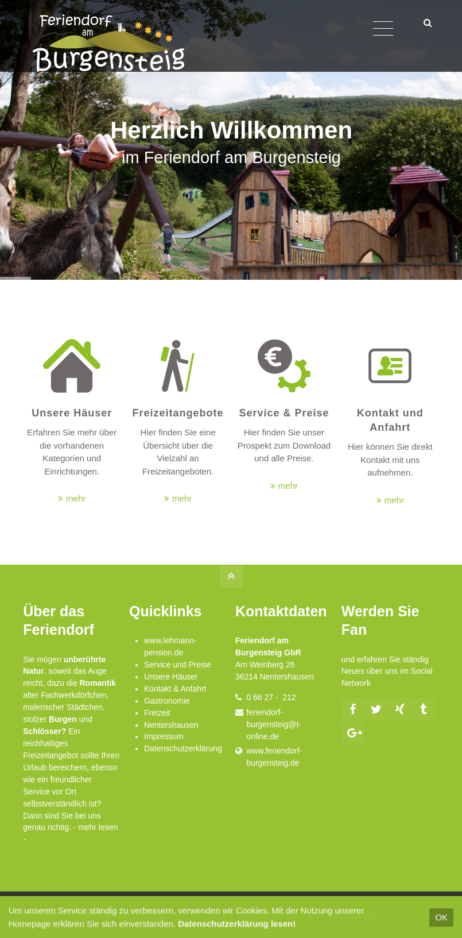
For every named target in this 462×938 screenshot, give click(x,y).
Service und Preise (177, 664)
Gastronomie (167, 700)
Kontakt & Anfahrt (175, 688)
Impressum (164, 736)
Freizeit (157, 712)
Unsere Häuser (171, 676)
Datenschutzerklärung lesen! (237, 928)
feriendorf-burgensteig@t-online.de (273, 724)
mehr (76, 498)
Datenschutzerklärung (183, 748)
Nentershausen (171, 724)
